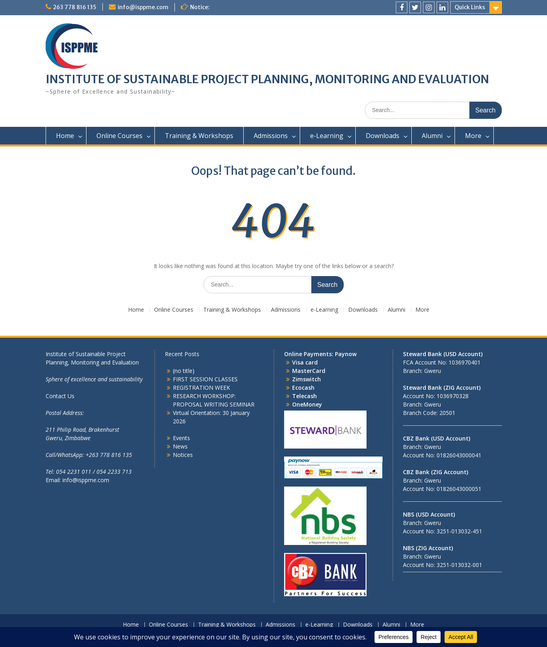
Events (181, 438)
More (473, 135)
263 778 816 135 (74, 7)
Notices (183, 455)
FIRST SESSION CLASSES (205, 379)
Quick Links (470, 7)
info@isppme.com (143, 7)
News (180, 446)
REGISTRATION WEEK (201, 387)
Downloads (382, 135)
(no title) (183, 371)
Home (65, 135)
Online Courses (119, 135)
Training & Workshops (199, 135)
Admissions (271, 135)
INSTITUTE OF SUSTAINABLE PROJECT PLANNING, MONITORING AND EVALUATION (267, 79)
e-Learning (326, 135)
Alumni (432, 135)
